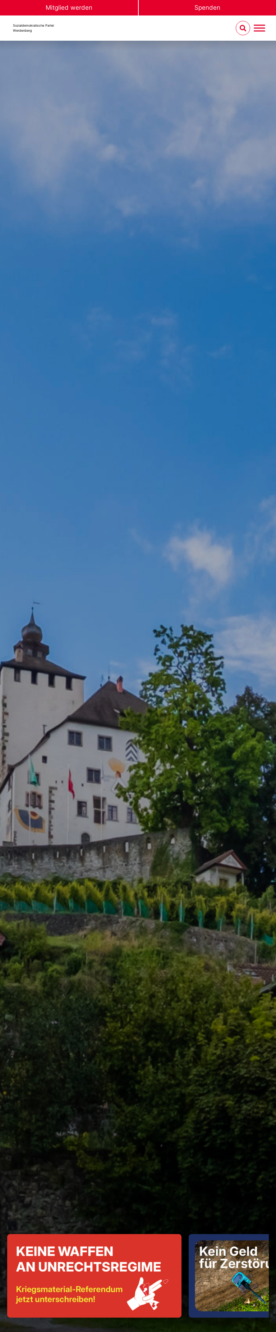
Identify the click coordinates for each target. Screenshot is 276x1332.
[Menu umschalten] (259, 28)
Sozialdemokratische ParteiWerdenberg (33, 27)
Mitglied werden (69, 7)
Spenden (207, 7)
